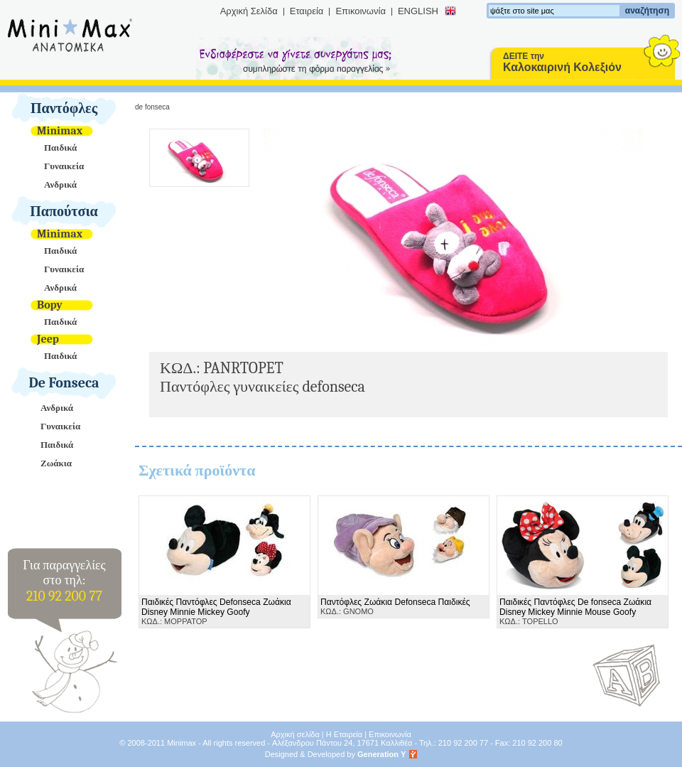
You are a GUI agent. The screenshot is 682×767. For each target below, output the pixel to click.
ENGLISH (418, 11)
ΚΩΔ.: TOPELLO (575, 611)
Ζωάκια (56, 463)
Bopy (50, 305)
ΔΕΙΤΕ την (562, 62)
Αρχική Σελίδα (249, 11)
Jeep (48, 339)
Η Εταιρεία (344, 734)
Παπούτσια (64, 211)
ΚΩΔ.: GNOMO (395, 606)
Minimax (59, 130)
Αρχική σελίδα (295, 734)
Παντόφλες (64, 108)
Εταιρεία (307, 11)
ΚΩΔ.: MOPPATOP (216, 611)
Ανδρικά (60, 184)
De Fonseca (64, 383)
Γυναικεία (64, 166)
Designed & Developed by (335, 754)
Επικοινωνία (360, 11)
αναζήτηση (647, 11)
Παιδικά (60, 147)
